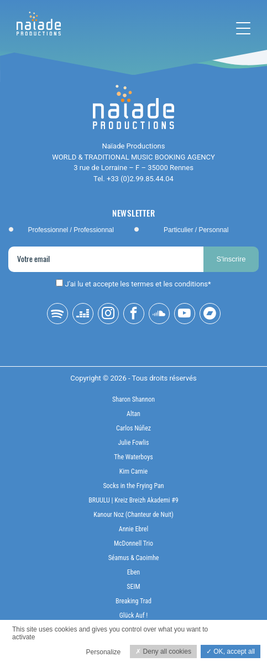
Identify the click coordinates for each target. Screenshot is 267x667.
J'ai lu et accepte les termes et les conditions (136, 284)
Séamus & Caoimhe (133, 558)
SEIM (133, 587)
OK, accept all (230, 651)
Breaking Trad (133, 601)
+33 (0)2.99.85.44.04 (140, 179)
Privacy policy (28, 649)
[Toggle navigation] (243, 28)
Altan (133, 414)
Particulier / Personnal (196, 230)
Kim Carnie (133, 471)
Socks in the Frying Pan (133, 486)
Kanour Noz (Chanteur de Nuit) (133, 515)
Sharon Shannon (133, 399)
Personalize (103, 652)
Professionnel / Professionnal (71, 230)
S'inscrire (230, 259)
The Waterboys (133, 457)
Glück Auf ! (133, 615)
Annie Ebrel (133, 529)
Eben (133, 572)
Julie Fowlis (133, 443)
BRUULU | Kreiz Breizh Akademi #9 (133, 500)
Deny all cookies (163, 651)
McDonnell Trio (133, 543)
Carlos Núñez (133, 428)
